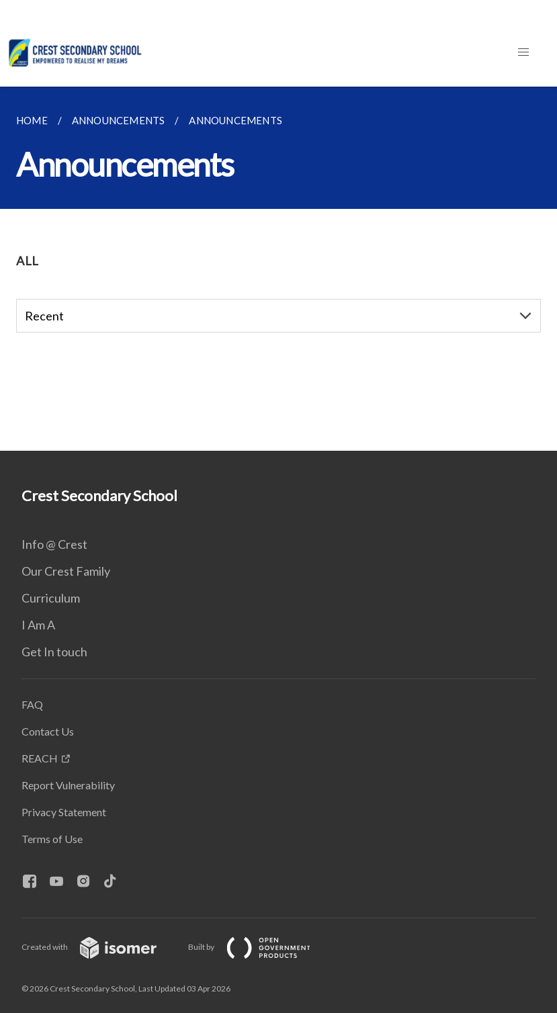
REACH (40, 758)
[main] (278, 269)
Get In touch (54, 651)
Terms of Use (52, 838)
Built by (260, 947)
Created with (100, 947)
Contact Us (48, 731)
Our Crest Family (66, 571)
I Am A (38, 624)
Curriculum (51, 597)
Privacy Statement (64, 811)
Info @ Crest (54, 544)
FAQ (32, 704)
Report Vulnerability (68, 785)
